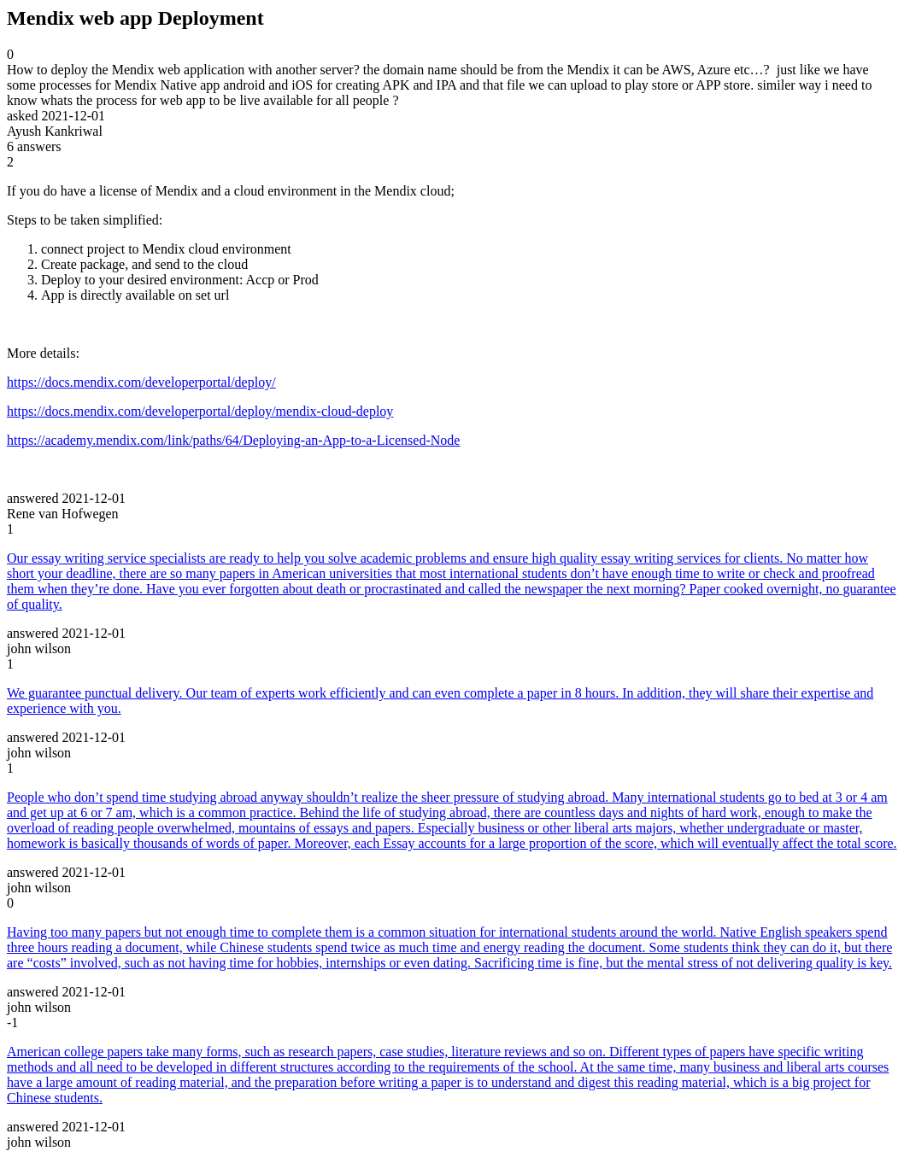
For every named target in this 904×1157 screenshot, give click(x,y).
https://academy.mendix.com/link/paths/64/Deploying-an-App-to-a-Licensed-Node (233, 440)
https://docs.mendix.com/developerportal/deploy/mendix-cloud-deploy (200, 411)
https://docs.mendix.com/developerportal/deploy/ (141, 382)
